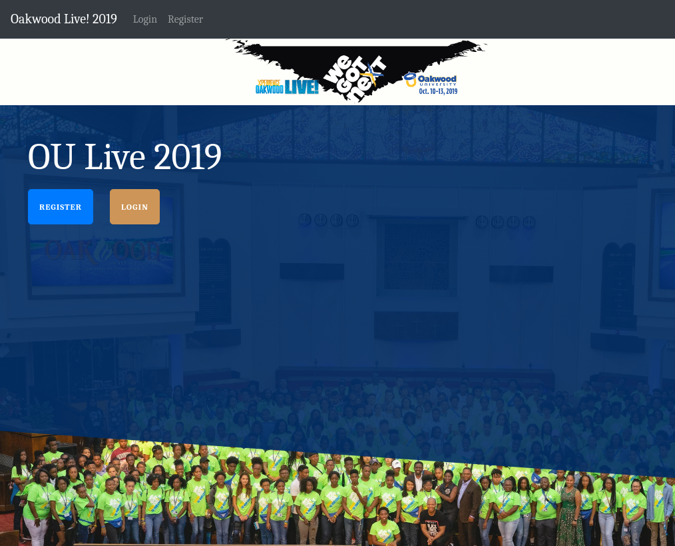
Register (60, 207)
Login (134, 207)
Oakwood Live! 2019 (64, 19)
